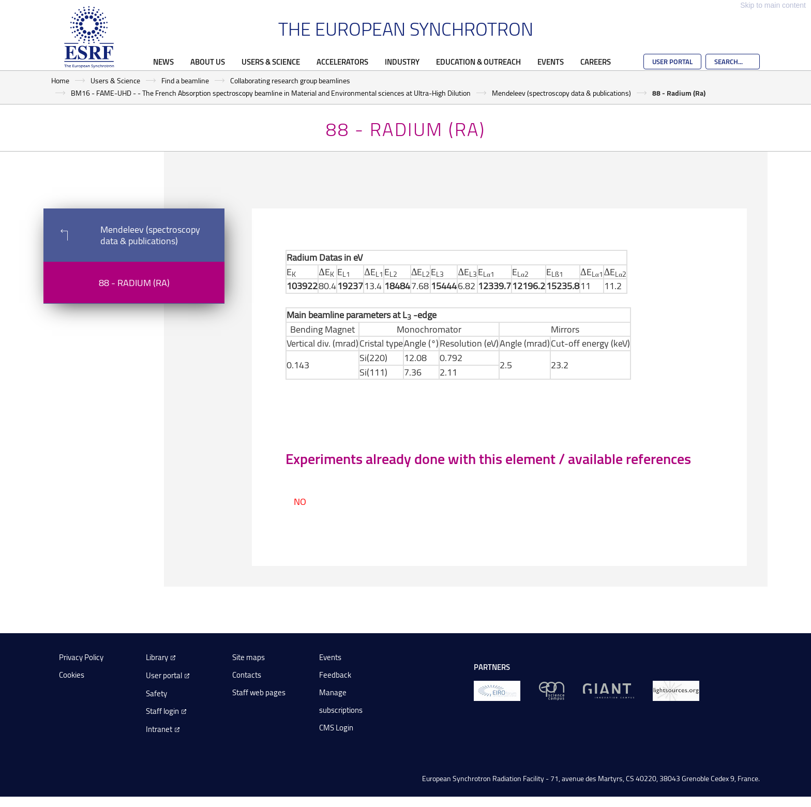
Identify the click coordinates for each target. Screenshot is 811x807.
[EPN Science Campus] (551, 690)
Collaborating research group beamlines (290, 80)
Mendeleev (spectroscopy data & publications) (561, 93)
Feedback (335, 674)
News (163, 61)
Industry (402, 61)
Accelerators (342, 61)
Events (550, 61)
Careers (595, 61)
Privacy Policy (81, 657)
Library (157, 657)
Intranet (159, 729)
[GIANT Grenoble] (608, 690)
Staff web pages (259, 692)
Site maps (248, 657)
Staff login (162, 711)
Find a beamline (185, 80)
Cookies (71, 674)
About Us (207, 61)
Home (60, 80)
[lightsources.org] (676, 690)
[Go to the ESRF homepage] (89, 37)
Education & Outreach (478, 61)
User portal (164, 675)
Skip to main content (773, 5)
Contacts (246, 674)
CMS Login (336, 727)
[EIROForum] (497, 690)
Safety (156, 693)
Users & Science (271, 61)
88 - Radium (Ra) (134, 282)
